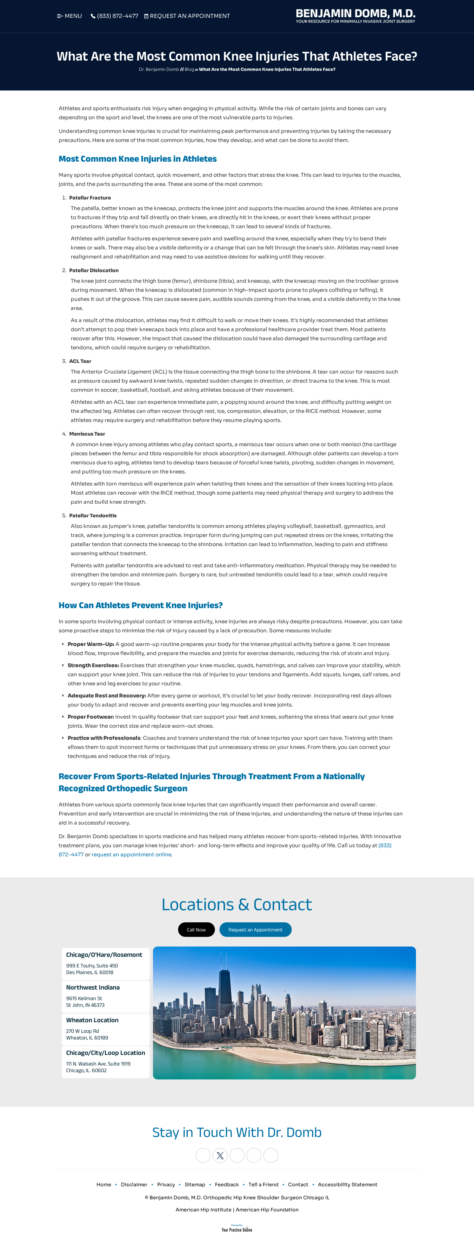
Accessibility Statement (340, 1187)
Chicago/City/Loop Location (105, 1052)
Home (111, 1187)
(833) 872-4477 (117, 16)
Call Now (196, 929)
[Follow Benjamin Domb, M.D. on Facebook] (203, 1155)
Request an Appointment (256, 929)
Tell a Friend (260, 1187)
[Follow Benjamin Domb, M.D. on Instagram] (254, 1155)
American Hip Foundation (267, 1214)
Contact (293, 1187)
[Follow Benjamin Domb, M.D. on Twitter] (220, 1155)
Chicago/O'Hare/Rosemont (104, 954)
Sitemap (196, 1187)
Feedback (226, 1187)
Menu (73, 16)
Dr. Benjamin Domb (159, 69)
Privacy (169, 1187)
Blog (189, 69)
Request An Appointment (190, 16)
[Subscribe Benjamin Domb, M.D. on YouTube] (271, 1155)
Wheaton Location (92, 1019)
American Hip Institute (204, 1214)
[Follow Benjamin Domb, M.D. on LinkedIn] (237, 1155)
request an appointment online (131, 854)
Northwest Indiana (93, 987)
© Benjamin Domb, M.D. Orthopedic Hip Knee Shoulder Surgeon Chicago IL (237, 1202)
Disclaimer (139, 1187)
